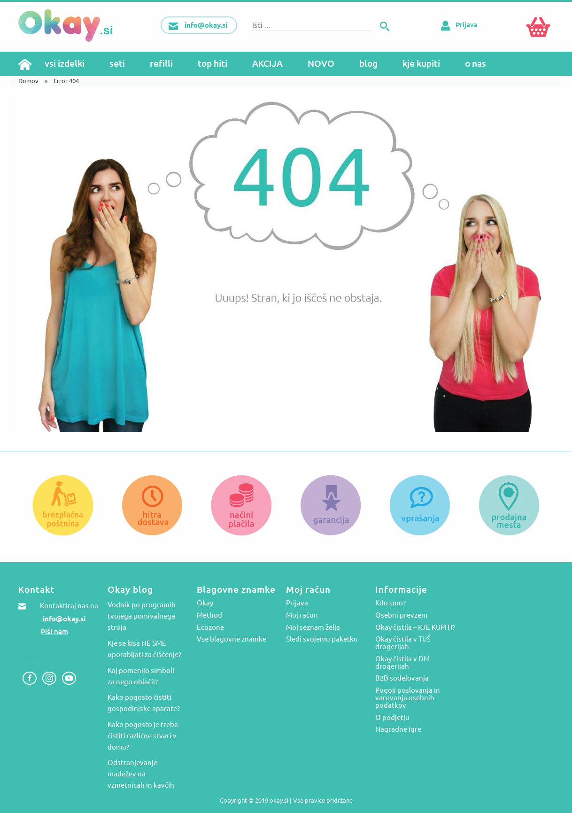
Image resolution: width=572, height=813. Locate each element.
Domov (28, 80)
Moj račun (302, 615)
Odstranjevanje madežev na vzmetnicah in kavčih (141, 774)
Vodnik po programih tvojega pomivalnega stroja (142, 616)
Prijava (457, 25)
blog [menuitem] (368, 63)
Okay (205, 603)
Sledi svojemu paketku (322, 639)
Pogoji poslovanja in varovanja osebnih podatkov (407, 698)
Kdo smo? (390, 603)
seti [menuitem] (117, 63)
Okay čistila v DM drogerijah (402, 662)
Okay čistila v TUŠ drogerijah (403, 642)
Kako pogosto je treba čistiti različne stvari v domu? (143, 735)
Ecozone (210, 627)
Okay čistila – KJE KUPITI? (415, 627)
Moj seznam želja (313, 627)
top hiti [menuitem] (212, 63)
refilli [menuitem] (161, 63)
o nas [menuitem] (475, 63)
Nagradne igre (398, 729)
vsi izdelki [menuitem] (65, 63)
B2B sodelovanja (402, 678)
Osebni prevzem (401, 615)
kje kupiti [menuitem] (421, 63)
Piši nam (54, 631)
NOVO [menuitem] (321, 63)
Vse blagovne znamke (231, 639)
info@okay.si (64, 619)
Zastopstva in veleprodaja (59, 657)
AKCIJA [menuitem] (267, 63)
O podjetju (392, 717)
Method (209, 615)
